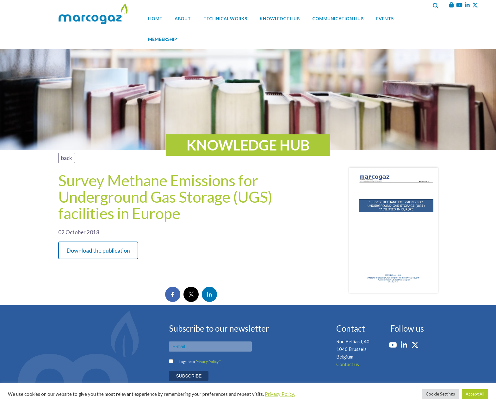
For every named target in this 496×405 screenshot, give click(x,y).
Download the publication (98, 250)
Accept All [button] (475, 393)
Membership (162, 39)
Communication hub (337, 18)
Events (385, 18)
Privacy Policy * (208, 361)
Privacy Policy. (280, 394)
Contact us (347, 364)
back (66, 158)
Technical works (225, 18)
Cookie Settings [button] (440, 393)
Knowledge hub (280, 18)
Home (155, 18)
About (183, 18)
